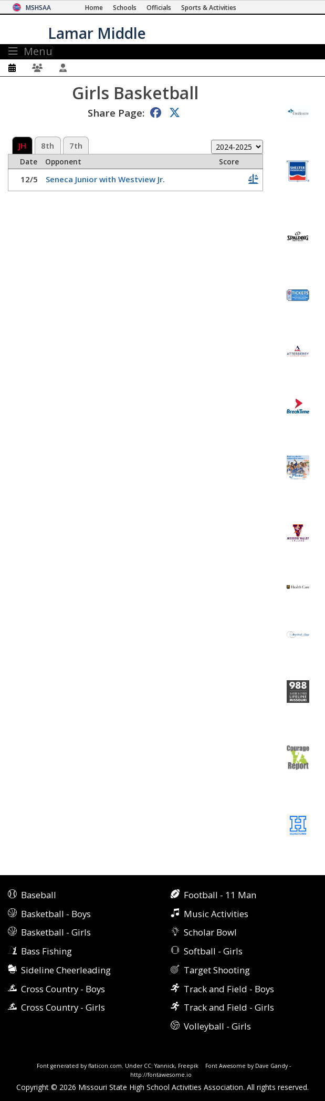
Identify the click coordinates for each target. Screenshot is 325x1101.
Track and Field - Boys (229, 989)
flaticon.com (105, 1065)
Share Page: (116, 112)
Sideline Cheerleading (66, 970)
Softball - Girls (213, 951)
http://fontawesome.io (161, 1074)
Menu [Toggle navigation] (30, 51)
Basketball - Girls (56, 932)
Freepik (188, 1065)
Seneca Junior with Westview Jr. (105, 179)
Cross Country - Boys (63, 989)
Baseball (38, 895)
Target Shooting (217, 970)
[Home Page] (94, 8)
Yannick (164, 1065)
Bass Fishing (46, 951)
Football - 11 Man (220, 895)
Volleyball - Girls (217, 1026)
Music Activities (216, 914)
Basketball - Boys (56, 914)
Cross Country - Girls (63, 1007)
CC (147, 1065)
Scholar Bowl (210, 932)
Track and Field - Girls (229, 1007)
